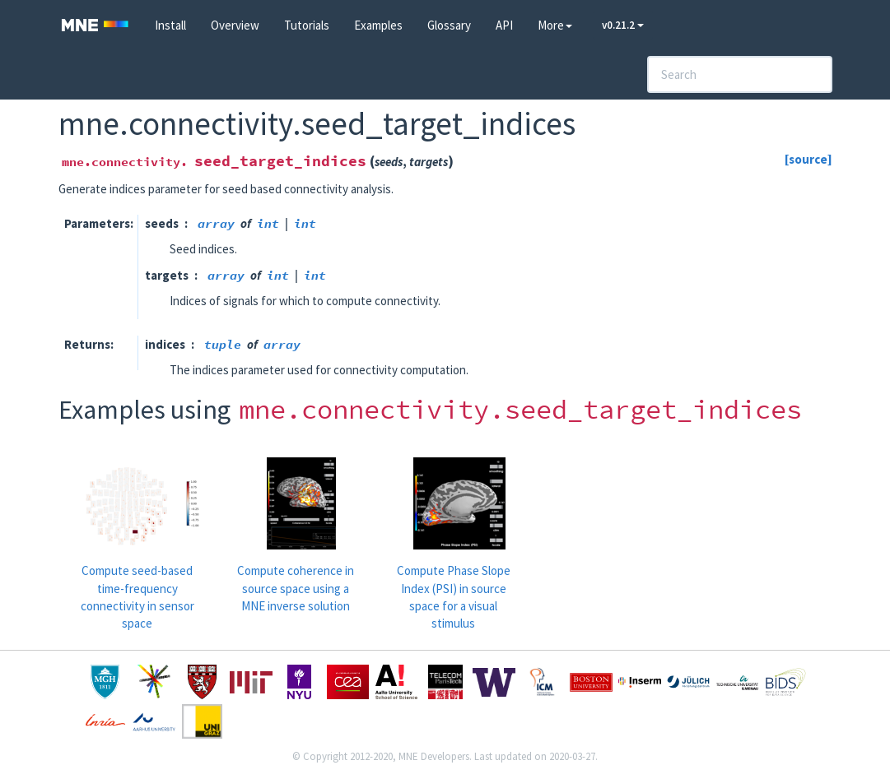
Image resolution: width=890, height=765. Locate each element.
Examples (378, 25)
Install (170, 25)
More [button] (555, 25)
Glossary (449, 25)
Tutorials (306, 25)
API (504, 25)
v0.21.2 (623, 25)
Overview (235, 25)
